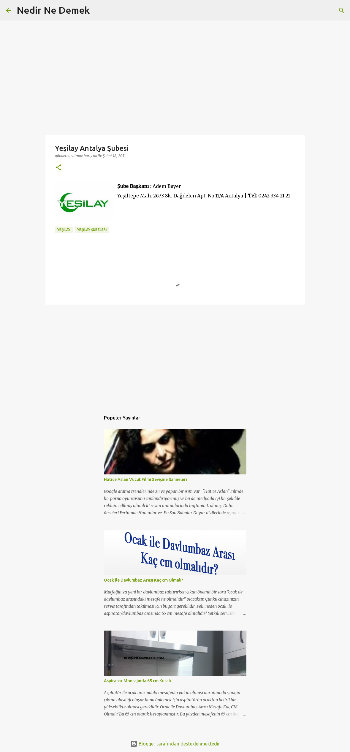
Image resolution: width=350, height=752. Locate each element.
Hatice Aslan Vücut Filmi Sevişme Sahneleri (145, 479)
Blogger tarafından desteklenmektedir (175, 743)
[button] (58, 168)
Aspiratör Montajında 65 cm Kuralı (137, 680)
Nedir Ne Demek (53, 10)
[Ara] (98, 10)
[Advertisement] (175, 355)
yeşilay (63, 230)
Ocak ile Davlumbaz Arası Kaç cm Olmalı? (143, 580)
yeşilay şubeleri (92, 230)
